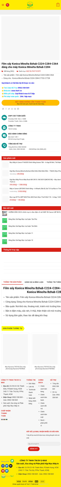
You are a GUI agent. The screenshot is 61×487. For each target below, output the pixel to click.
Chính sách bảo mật (44, 414)
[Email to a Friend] (12, 109)
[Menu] (3, 4)
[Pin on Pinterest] (15, 109)
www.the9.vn (16, 91)
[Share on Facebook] (6, 109)
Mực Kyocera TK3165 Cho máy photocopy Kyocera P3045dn (15, 368)
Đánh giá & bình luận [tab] (34, 282)
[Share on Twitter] (9, 109)
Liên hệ (31, 387)
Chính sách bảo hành (44, 397)
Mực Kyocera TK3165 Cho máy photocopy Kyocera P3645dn (45, 368)
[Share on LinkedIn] (18, 109)
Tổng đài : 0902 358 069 (55, 386)
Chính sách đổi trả (44, 406)
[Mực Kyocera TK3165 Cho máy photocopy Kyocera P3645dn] (45, 349)
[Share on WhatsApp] (3, 109)
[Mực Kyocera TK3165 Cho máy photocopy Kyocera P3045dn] (15, 349)
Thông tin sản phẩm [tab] (12, 282)
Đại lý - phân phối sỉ (44, 423)
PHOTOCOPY (36, 71)
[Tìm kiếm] (7, 5)
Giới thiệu (32, 383)
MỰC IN (28, 71)
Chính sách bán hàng (44, 389)
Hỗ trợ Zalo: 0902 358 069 (56, 394)
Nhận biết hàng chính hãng (32, 401)
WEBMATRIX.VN (43, 484)
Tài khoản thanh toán (32, 392)
